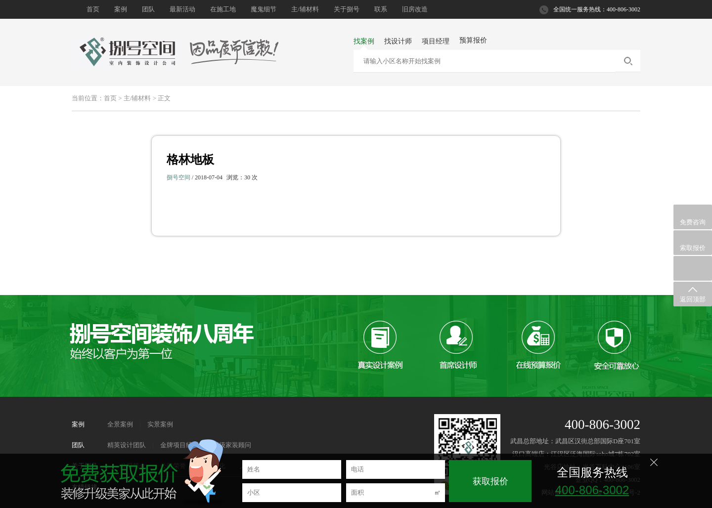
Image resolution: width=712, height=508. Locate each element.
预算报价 (473, 40)
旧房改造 (415, 9)
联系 (380, 9)
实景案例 (160, 424)
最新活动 (182, 9)
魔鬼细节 (263, 9)
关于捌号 (346, 9)
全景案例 (120, 424)
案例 (120, 9)
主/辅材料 (305, 9)
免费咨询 (693, 217)
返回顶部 (693, 294)
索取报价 (693, 243)
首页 (93, 9)
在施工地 (223, 9)
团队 (148, 9)
